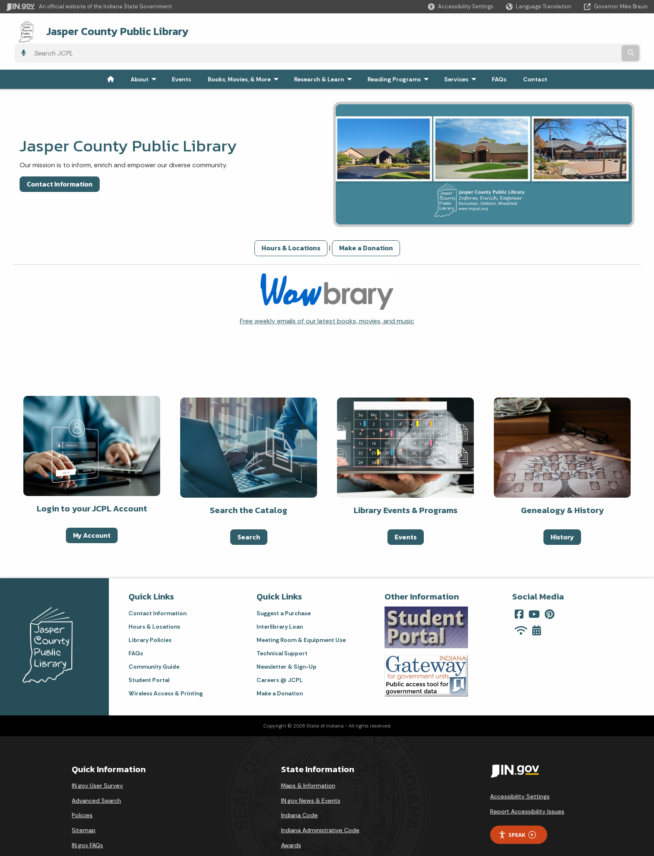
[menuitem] (110, 56)
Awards (291, 822)
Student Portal (148, 656)
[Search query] (569, 30)
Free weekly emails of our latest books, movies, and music (327, 297)
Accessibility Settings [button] (520, 773)
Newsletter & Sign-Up (287, 643)
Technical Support (282, 630)
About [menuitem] (145, 56)
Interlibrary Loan (280, 603)
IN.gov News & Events (310, 777)
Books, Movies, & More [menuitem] (245, 56)
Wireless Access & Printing (165, 670)
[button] (460, 6)
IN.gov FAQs (87, 822)
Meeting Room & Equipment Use (301, 616)
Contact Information (60, 161)
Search (248, 514)
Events (406, 514)
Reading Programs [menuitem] (400, 56)
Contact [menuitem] (535, 56)
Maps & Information (308, 762)
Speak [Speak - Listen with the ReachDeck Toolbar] (517, 812)
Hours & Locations (291, 224)
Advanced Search (96, 777)
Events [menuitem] (181, 56)
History (562, 514)
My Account (92, 512)
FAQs (135, 630)
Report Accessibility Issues (527, 788)
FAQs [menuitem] (499, 56)
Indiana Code (299, 792)
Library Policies (149, 616)
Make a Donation (366, 224)
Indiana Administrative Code (320, 807)
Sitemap (84, 807)
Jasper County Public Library (107, 30)
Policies (82, 792)
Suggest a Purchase (284, 590)
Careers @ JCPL (280, 656)
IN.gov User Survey (97, 762)
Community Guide (153, 643)
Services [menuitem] (462, 56)
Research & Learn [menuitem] (325, 56)
